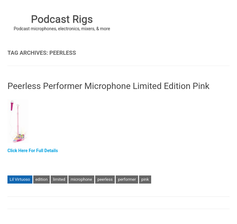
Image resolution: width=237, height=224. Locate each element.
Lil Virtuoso (20, 179)
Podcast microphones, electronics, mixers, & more (62, 28)
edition (41, 179)
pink (145, 179)
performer (127, 179)
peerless (105, 179)
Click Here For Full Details (32, 150)
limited (59, 179)
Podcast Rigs (62, 19)
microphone (81, 179)
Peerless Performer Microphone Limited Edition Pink (108, 86)
